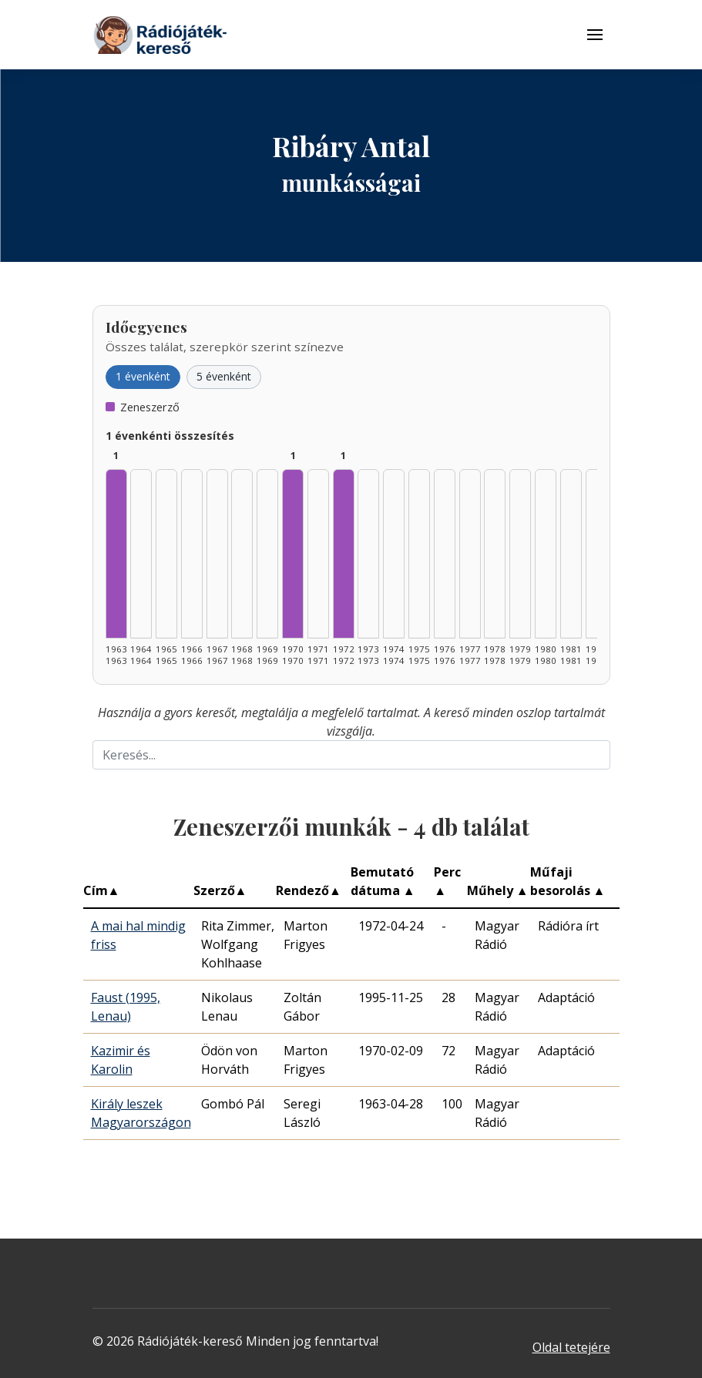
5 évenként (223, 376)
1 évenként (143, 376)
